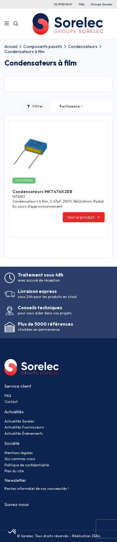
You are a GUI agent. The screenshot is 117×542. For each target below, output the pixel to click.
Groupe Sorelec (102, 4)
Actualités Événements (23, 433)
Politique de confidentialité (26, 465)
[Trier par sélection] (71, 106)
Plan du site (14, 471)
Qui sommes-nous (19, 458)
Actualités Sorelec (19, 421)
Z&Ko (95, 536)
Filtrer (35, 106)
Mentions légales (18, 453)
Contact (11, 401)
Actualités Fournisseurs (24, 427)
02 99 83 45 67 (63, 4)
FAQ (81, 4)
